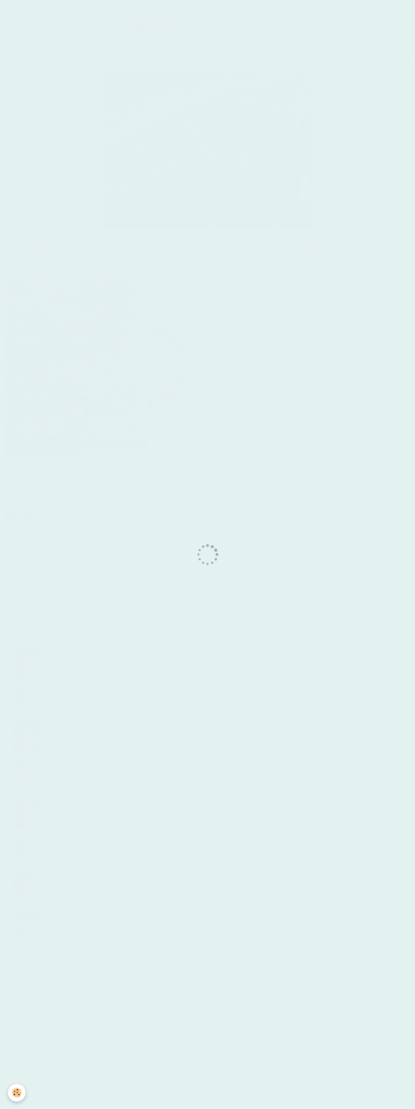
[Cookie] (17, 1093)
